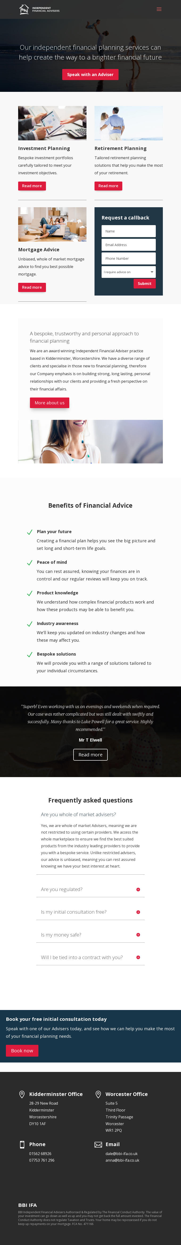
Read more (32, 185)
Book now (22, 1050)
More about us (50, 403)
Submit (145, 283)
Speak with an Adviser (90, 74)
